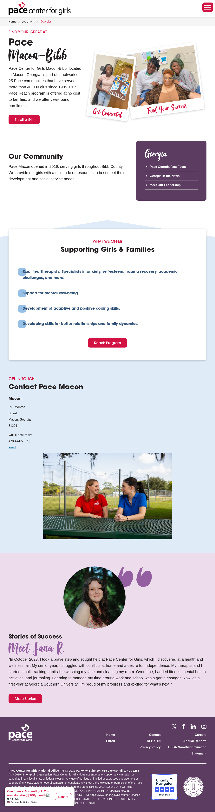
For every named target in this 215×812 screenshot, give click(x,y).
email (12, 447)
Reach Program (107, 343)
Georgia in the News (165, 176)
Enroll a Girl (24, 119)
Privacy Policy (150, 747)
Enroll (110, 741)
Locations (28, 22)
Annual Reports (194, 741)
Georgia (45, 22)
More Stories (25, 698)
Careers (200, 734)
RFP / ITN (154, 741)
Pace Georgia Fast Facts (168, 166)
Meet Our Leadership (165, 185)
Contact (155, 734)
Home (12, 22)
